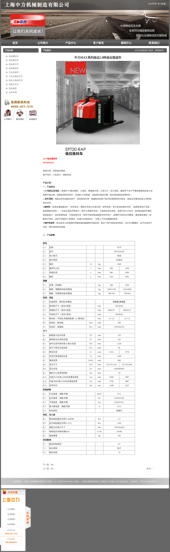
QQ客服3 (11, 519)
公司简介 (43, 43)
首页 (15, 43)
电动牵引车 (14, 64)
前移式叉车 (14, 84)
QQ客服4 (11, 524)
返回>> (150, 468)
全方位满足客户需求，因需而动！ (150, 50)
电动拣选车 (14, 68)
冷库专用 (13, 92)
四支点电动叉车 (16, 80)
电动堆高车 (14, 60)
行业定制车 (14, 72)
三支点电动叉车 (16, 76)
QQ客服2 (11, 514)
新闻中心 (126, 43)
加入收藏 (162, 4)
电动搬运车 (14, 56)
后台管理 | (152, 4)
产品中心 (70, 43)
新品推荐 (13, 88)
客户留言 (98, 43)
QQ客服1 (11, 509)
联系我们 (154, 43)
